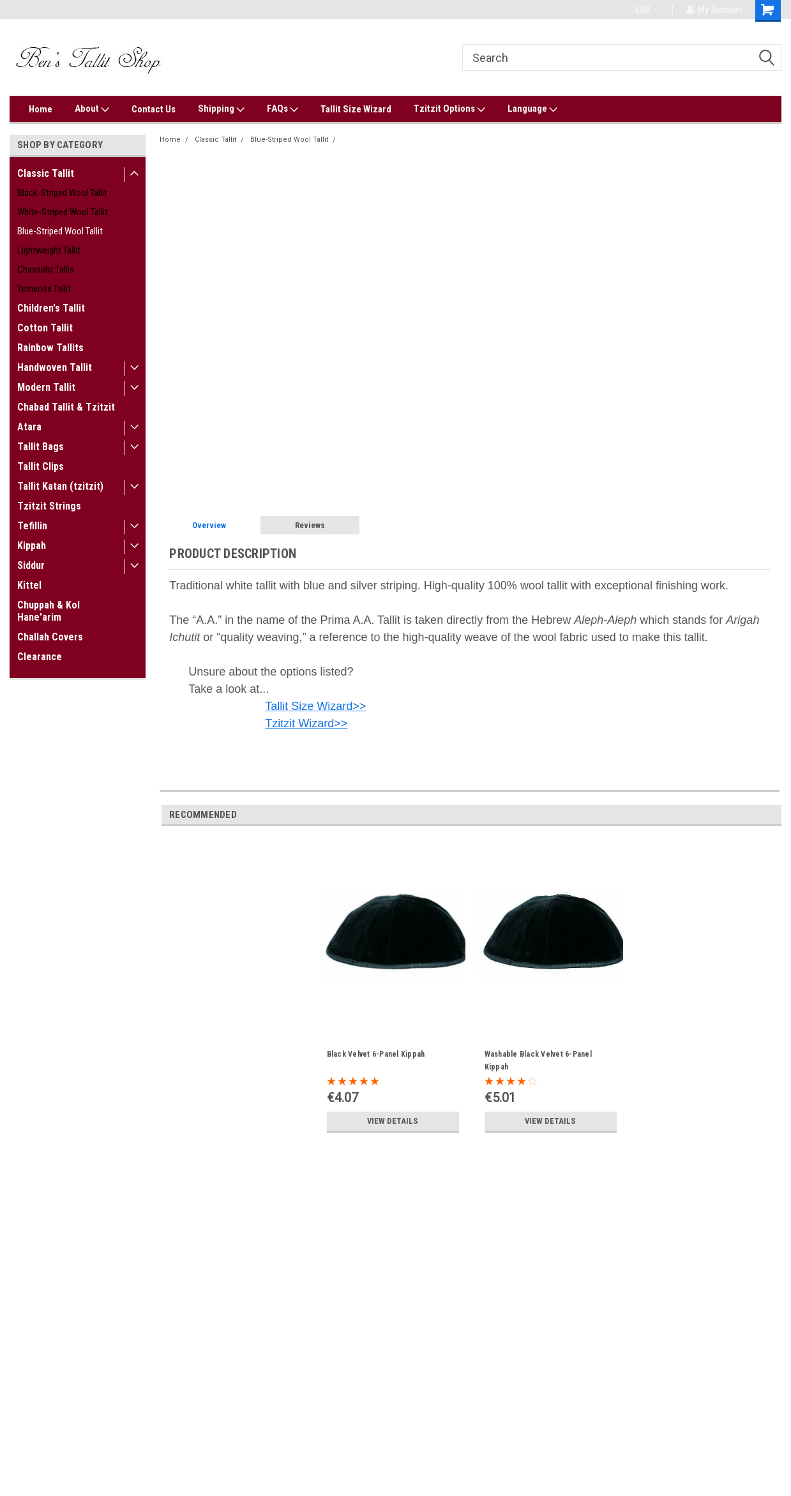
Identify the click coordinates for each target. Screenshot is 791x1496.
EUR (647, 9)
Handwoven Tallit (54, 367)
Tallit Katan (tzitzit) (60, 486)
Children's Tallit (51, 308)
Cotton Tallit (45, 328)
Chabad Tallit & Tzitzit (66, 407)
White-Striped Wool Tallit (62, 212)
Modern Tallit (46, 387)
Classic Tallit (45, 173)
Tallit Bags (40, 447)
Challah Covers (50, 637)
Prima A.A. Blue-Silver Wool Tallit (396, 139)
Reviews (310, 525)
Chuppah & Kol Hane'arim (48, 611)
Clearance (39, 657)
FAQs (282, 109)
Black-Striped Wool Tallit (62, 193)
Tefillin (32, 526)
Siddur (31, 565)
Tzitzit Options (449, 109)
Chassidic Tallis (45, 269)
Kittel (29, 585)
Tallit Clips (40, 466)
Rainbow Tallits (50, 348)
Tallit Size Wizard (355, 109)
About (92, 109)
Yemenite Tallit (44, 288)
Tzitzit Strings (49, 506)
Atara (29, 427)
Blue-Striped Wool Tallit (60, 231)
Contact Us (154, 109)
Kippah (31, 546)
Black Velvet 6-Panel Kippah (376, 1054)
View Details (392, 1121)
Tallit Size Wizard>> (315, 706)
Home (40, 109)
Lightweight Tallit (48, 250)
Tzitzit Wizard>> (306, 723)
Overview (209, 525)
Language (532, 109)
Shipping (221, 109)
